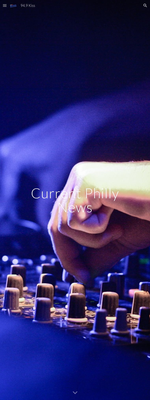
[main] (75, 200)
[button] (4, 5)
